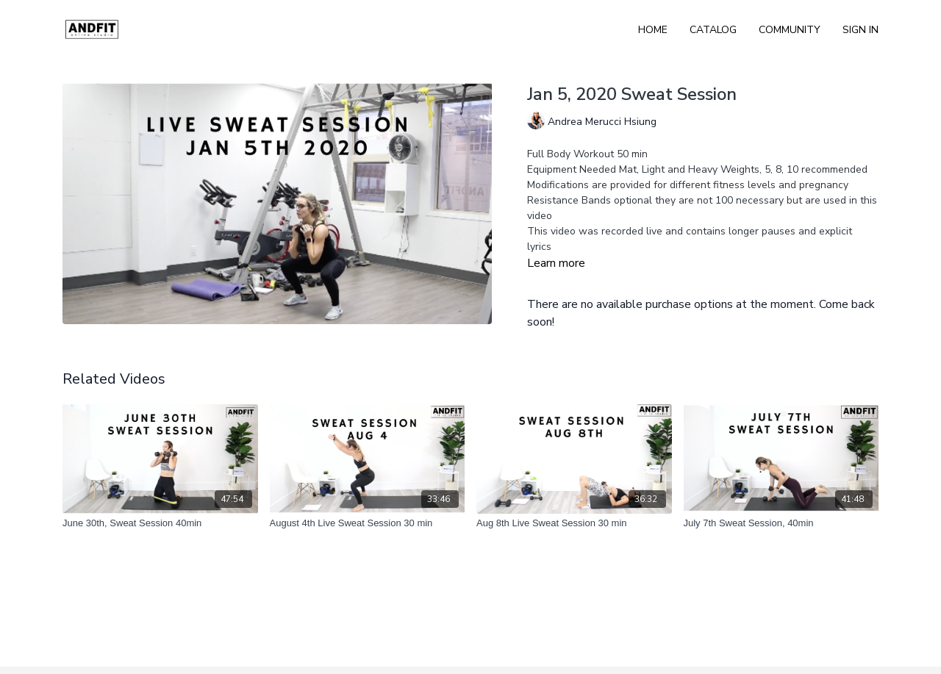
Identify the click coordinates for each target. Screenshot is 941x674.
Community (789, 30)
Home (653, 30)
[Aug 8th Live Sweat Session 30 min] (574, 523)
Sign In (860, 30)
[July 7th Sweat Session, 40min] (781, 523)
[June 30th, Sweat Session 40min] (160, 523)
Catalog (713, 30)
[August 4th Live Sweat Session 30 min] (367, 523)
